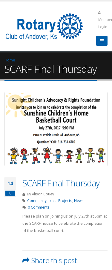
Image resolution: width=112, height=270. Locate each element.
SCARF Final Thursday (60, 183)
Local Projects (60, 200)
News (79, 200)
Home (9, 60)
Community (37, 200)
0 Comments (39, 207)
